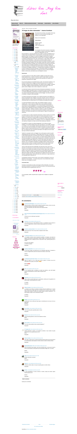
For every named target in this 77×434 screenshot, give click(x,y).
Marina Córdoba (28, 338)
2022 (15, 55)
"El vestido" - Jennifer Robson (16, 97)
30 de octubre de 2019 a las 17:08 (33, 355)
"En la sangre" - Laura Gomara (16, 161)
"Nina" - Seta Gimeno (16, 131)
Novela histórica (48, 23)
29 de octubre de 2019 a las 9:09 (40, 203)
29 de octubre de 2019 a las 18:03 (36, 308)
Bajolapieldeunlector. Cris (29, 345)
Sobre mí (21, 23)
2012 (15, 209)
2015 (15, 204)
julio (15, 188)
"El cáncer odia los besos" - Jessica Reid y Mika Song (16, 152)
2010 (15, 212)
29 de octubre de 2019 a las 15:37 (35, 277)
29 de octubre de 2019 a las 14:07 (32, 268)
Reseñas (35, 196)
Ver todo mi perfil (61, 124)
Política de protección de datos (30, 23)
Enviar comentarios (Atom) (31, 429)
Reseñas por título (15, 25)
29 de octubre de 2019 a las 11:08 (39, 235)
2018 (15, 200)
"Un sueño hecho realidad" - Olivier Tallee (16, 104)
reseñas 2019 (39, 196)
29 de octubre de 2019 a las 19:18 (34, 314)
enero (16, 198)
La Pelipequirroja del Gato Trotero (31, 258)
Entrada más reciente (26, 424)
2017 (15, 201)
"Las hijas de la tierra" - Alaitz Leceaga (16, 119)
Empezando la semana (16, 85)
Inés (25, 268)
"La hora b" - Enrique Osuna (16, 76)
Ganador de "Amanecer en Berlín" (16, 171)
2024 (15, 52)
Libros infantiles (55, 23)
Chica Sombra (27, 322)
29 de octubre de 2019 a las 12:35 (44, 258)
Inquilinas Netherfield (29, 248)
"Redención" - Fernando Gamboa (16, 181)
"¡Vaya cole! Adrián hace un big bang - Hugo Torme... (16, 127)
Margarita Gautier (60, 192)
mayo (16, 191)
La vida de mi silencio (29, 235)
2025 (15, 51)
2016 (15, 203)
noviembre (16, 64)
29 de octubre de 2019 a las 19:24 (36, 322)
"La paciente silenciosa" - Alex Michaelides (16, 114)
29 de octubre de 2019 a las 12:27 (39, 248)
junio (16, 190)
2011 (15, 210)
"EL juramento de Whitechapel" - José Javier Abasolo (16, 143)
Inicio (39, 424)
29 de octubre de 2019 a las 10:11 (35, 221)
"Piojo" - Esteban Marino (16, 93)
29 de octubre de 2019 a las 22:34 (37, 338)
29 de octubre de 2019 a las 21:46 (36, 329)
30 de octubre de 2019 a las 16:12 (41, 345)
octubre (16, 66)
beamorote (27, 277)
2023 (15, 54)
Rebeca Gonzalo (28, 287)
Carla (26, 355)
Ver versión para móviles (38, 426)
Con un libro (27, 308)
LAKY (60, 119)
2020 (15, 58)
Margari (26, 299)
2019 (15, 60)
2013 (15, 207)
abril (15, 193)
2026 (15, 49)
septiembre (17, 184)
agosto (16, 187)
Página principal (15, 23)
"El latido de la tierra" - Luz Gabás (16, 137)
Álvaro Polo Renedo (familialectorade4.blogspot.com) (35, 213)
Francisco (26, 221)
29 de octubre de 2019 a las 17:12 (34, 299)
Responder (26, 210)
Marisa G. (26, 363)
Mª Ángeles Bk (27, 329)
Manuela (26, 314)
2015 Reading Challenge (15, 224)
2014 (15, 206)
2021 (15, 57)
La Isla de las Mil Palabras (29, 203)
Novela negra (40, 23)
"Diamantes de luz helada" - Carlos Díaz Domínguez (16, 71)
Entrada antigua (52, 424)
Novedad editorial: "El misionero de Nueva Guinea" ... (16, 166)
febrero (16, 196)
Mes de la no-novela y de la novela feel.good (16, 89)
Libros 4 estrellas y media (30, 196)
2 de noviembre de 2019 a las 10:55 (34, 363)
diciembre (16, 61)
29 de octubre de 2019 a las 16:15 (37, 287)
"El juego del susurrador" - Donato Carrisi (16, 109)
